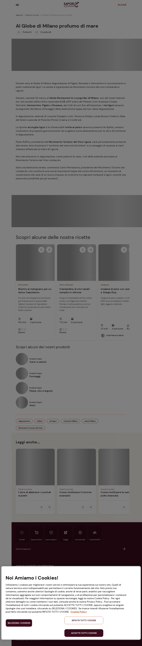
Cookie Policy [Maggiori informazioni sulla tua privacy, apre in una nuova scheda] (79, 611)
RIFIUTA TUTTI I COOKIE (84, 620)
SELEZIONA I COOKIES (19, 623)
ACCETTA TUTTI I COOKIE (84, 633)
